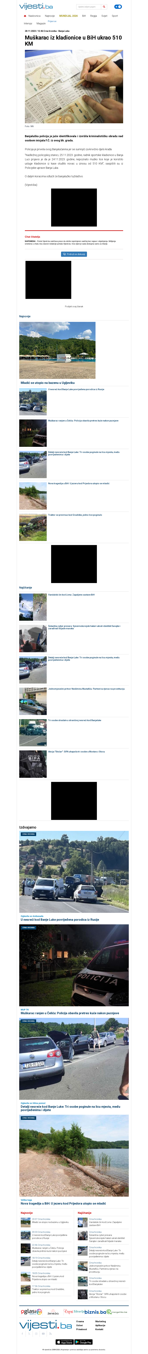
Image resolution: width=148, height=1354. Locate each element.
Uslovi (79, 1325)
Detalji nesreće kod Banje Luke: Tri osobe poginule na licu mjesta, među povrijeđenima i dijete (83, 453)
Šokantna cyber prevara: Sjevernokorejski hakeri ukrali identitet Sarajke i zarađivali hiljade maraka (84, 627)
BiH (84, 15)
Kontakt (99, 1329)
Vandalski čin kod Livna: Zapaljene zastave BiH (71, 595)
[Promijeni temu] (118, 7)
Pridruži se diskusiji (74, 254)
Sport (115, 15)
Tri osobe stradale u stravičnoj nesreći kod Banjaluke (74, 720)
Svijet (104, 15)
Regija (93, 15)
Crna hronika (28, 834)
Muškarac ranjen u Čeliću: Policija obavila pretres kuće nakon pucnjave (83, 420)
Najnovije (50, 15)
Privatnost (81, 1329)
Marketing (100, 1321)
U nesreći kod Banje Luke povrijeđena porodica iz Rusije (76, 389)
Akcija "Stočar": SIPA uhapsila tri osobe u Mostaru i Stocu (76, 751)
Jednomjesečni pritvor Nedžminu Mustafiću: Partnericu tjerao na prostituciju (86, 689)
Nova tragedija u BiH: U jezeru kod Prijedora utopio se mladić (78, 483)
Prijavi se (52, 21)
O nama (80, 1321)
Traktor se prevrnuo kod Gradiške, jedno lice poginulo (75, 515)
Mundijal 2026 (68, 15)
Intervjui (28, 23)
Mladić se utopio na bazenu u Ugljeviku (48, 383)
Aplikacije (100, 1325)
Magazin (41, 23)
